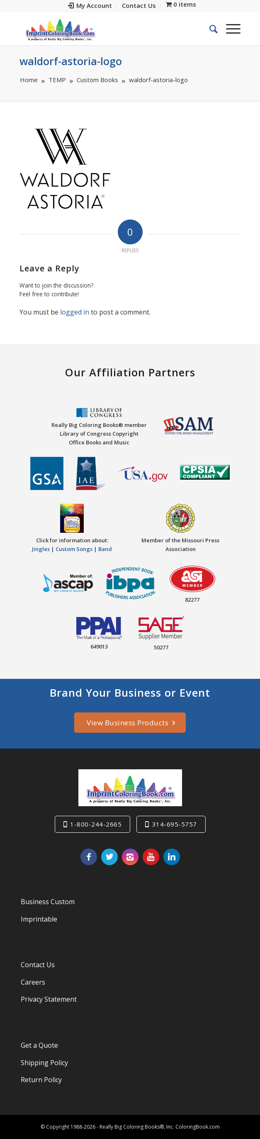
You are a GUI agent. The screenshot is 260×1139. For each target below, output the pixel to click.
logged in (74, 312)
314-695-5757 (174, 824)
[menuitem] (90, 5)
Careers (33, 982)
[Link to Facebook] (88, 857)
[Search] (209, 28)
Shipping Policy (44, 1062)
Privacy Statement (49, 999)
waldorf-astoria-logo (70, 61)
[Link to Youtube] (151, 857)
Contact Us (38, 964)
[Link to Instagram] (130, 857)
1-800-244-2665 (95, 824)
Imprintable (39, 919)
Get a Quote (39, 1045)
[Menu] (229, 28)
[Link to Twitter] (109, 857)
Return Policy (41, 1079)
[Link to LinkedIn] (171, 857)
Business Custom (48, 901)
